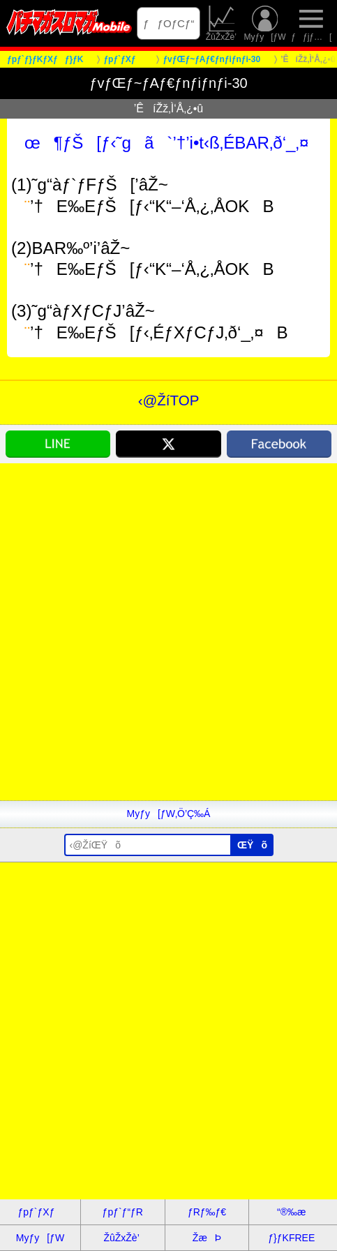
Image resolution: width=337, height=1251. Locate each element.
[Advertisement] (168, 631)
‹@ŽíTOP (169, 400)
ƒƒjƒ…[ (311, 24)
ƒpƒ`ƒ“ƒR (123, 1212)
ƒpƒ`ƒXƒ (39, 1212)
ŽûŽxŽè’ (222, 24)
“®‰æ (291, 1212)
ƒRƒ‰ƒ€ (207, 1212)
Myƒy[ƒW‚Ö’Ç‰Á (169, 813)
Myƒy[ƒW (264, 24)
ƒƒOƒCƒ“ (168, 23)
